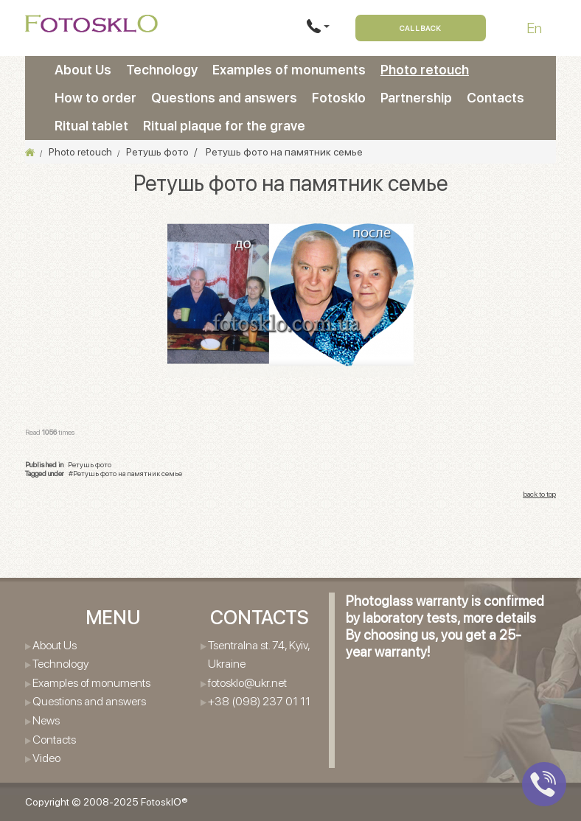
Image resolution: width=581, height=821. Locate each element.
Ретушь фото (89, 464)
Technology (162, 69)
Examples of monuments (289, 69)
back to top (539, 493)
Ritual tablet (91, 125)
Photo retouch (424, 69)
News (46, 720)
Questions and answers (224, 97)
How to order (95, 97)
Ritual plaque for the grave (224, 125)
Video (46, 758)
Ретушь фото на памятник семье (127, 473)
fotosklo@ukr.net (247, 683)
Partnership (416, 97)
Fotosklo (339, 97)
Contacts (495, 97)
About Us (83, 69)
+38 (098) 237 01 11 (259, 701)
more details (499, 617)
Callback (421, 28)
